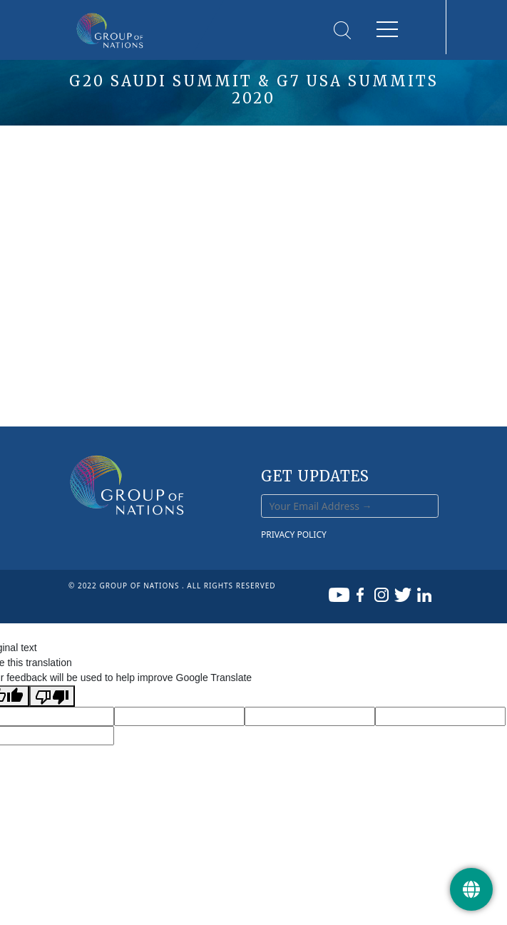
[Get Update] (471, 889)
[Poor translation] (52, 696)
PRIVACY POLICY (294, 534)
